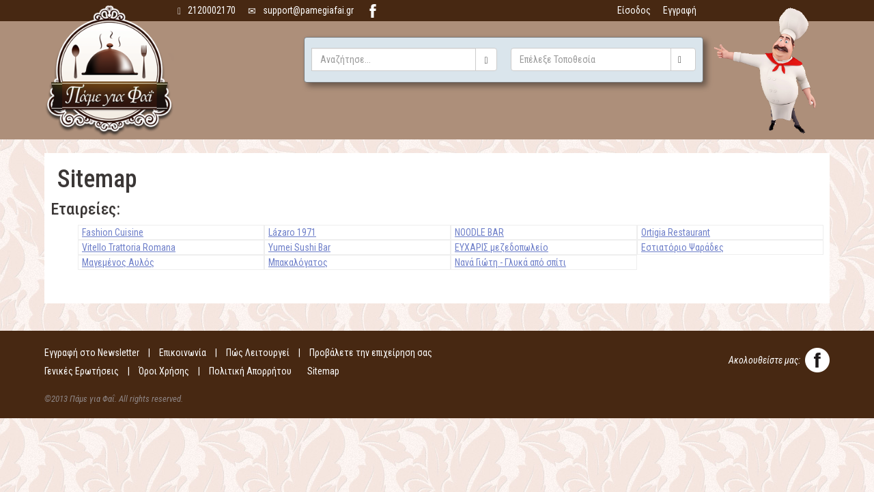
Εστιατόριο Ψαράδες (682, 247)
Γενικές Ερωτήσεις (81, 371)
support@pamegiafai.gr (301, 10)
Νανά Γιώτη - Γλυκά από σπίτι (510, 262)
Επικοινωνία (182, 352)
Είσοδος (634, 10)
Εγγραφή (679, 10)
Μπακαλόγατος (298, 262)
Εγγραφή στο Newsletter (91, 352)
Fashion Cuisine (112, 232)
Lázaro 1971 (292, 232)
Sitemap (323, 371)
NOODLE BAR (479, 232)
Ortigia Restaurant (675, 232)
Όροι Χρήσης (164, 371)
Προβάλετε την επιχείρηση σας (370, 352)
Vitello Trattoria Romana (128, 247)
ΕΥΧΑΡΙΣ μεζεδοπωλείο (501, 247)
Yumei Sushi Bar (299, 247)
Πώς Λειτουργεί (258, 352)
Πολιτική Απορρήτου (250, 371)
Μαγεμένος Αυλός (118, 262)
